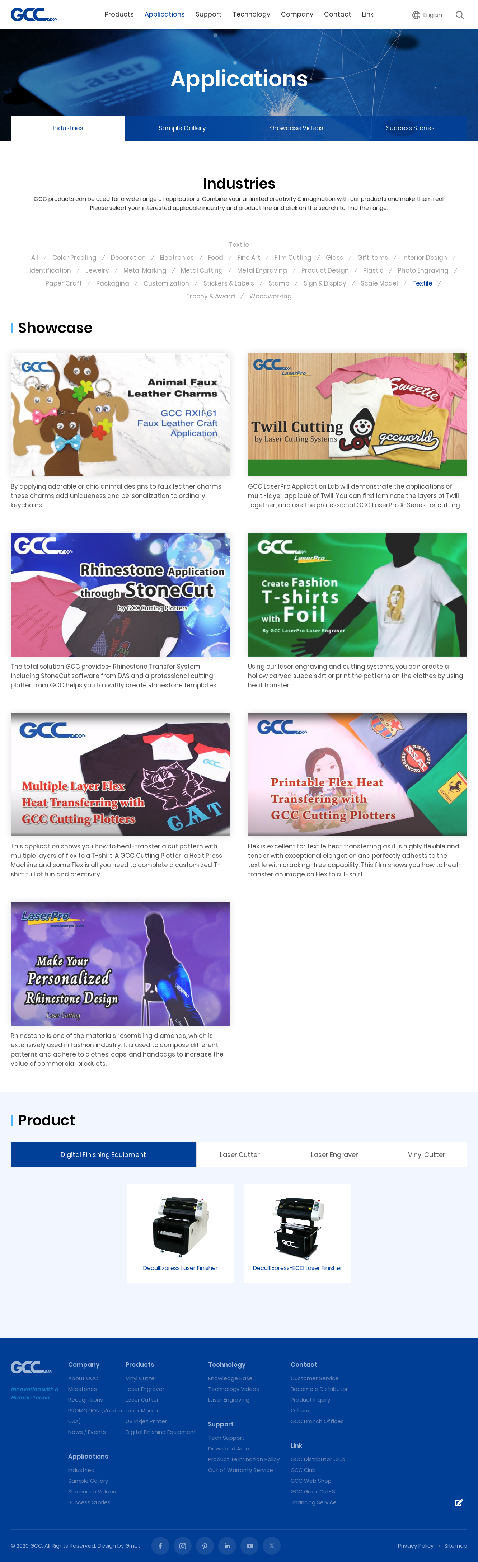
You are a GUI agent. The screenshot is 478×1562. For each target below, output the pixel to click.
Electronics (177, 257)
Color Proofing (74, 257)
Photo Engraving (423, 270)
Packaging (112, 283)
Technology (251, 14)
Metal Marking (145, 270)
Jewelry (97, 270)
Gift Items (372, 257)
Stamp (278, 283)
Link (368, 14)
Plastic (373, 270)
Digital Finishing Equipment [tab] (103, 1154)
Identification (50, 270)
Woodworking (270, 296)
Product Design (325, 270)
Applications (165, 14)
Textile (422, 283)
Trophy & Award (210, 296)
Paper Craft (64, 283)
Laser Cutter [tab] (240, 1154)
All (34, 257)
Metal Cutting (202, 270)
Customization (166, 283)
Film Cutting (293, 257)
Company (297, 14)
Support (209, 14)
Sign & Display (325, 283)
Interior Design (424, 257)
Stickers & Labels (228, 283)
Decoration (128, 257)
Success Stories (410, 128)
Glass (334, 257)
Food (215, 257)
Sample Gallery (182, 128)
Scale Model (379, 283)
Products (119, 14)
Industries (68, 128)
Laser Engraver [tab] (334, 1154)
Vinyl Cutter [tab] (426, 1154)
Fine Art (249, 257)
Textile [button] (239, 244)
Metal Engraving (262, 270)
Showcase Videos (296, 128)
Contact (337, 14)
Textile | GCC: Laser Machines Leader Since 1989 (34, 14)
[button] (427, 15)
